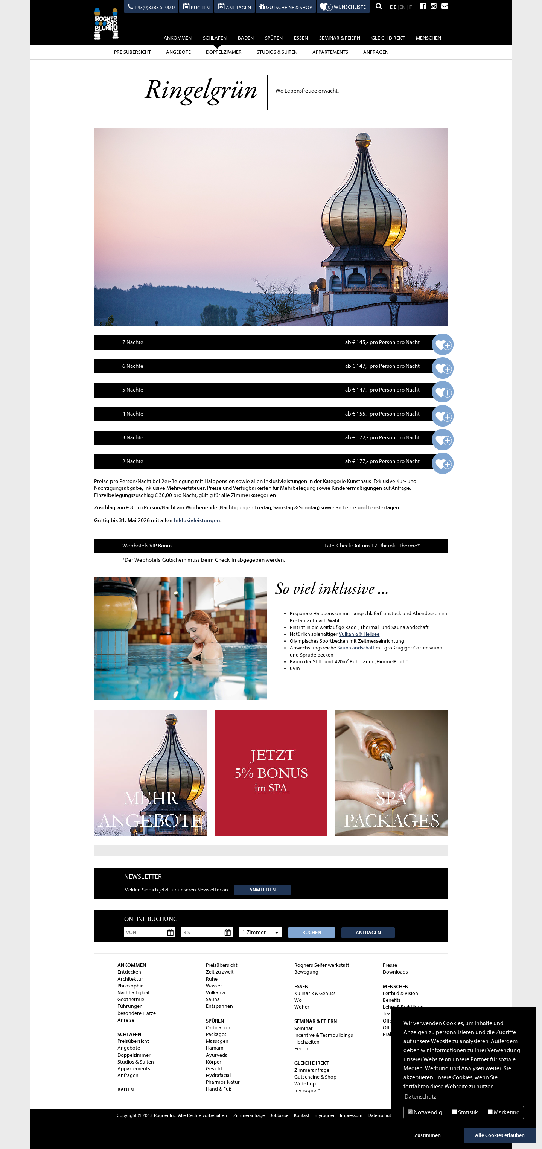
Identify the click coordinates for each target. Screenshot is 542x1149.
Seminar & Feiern (339, 38)
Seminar (303, 1028)
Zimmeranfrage (311, 1070)
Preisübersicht (132, 52)
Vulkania (348, 634)
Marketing (504, 1112)
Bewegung (306, 972)
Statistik (465, 1112)
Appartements (330, 52)
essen (301, 38)
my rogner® (307, 1090)
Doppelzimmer (224, 52)
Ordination (218, 1027)
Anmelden (262, 890)
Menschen (428, 38)
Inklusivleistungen (197, 520)
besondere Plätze (136, 1013)
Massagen (217, 1041)
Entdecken (129, 972)
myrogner (325, 1115)
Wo (298, 1000)
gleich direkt (388, 38)
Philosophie (130, 986)
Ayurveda (217, 1055)
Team (389, 1013)
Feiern (301, 1048)
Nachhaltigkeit (133, 992)
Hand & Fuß (219, 1089)
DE (393, 7)
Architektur (130, 979)
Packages (216, 1034)
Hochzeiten (307, 1042)
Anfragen (375, 52)
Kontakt (301, 1115)
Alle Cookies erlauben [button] (500, 1135)
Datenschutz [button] (420, 1096)
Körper (213, 1062)
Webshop (305, 1083)
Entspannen (219, 1006)
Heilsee (368, 634)
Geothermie (130, 999)
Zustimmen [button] (427, 1135)
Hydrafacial (218, 1075)
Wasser (214, 986)
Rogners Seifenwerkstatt (321, 965)
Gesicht (214, 1068)
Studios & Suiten (277, 52)
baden (246, 38)
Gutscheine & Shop (315, 1077)
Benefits (392, 1000)
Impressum (351, 1115)
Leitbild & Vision (400, 993)
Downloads (395, 972)
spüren (274, 38)
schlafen (215, 39)
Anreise (125, 1020)
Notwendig (425, 1112)
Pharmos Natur (223, 1082)
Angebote (178, 52)
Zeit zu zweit (220, 972)
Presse (390, 965)
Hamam (215, 1048)
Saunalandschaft (356, 648)
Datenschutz (380, 1115)
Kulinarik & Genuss (315, 993)
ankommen (178, 38)
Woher (301, 1007)
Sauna (213, 999)
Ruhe (212, 979)
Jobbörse (279, 1115)
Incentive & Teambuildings (323, 1035)
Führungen (130, 1006)
